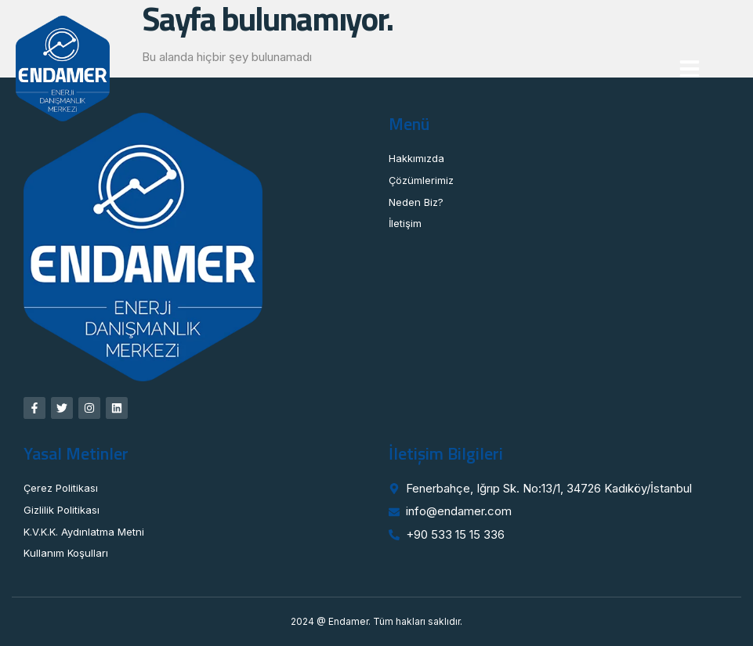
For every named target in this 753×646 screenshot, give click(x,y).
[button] (689, 68)
